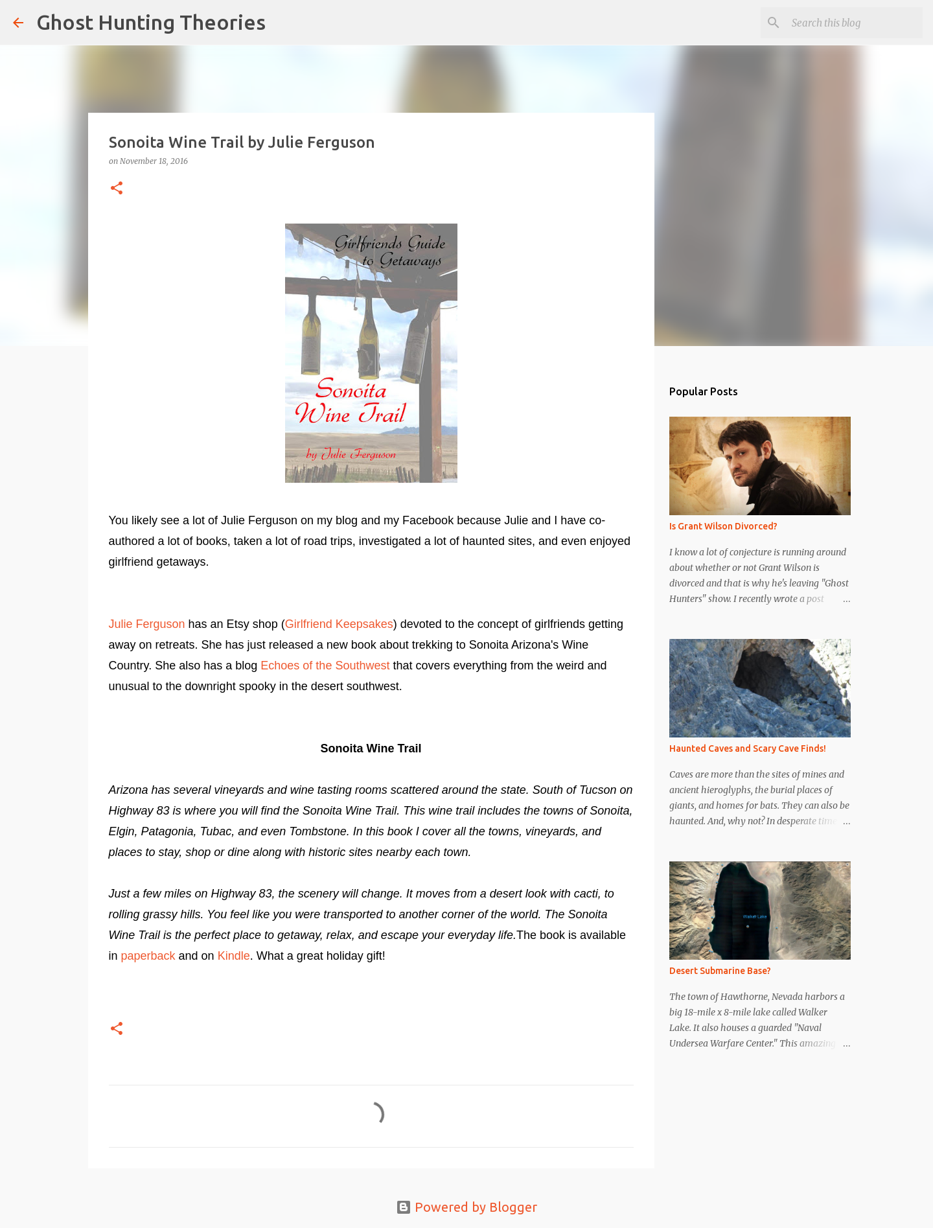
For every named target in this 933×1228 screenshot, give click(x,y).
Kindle (232, 955)
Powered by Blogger (466, 1206)
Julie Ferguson (147, 624)
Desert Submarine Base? (720, 971)
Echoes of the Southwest (323, 665)
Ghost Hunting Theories (151, 22)
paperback (148, 955)
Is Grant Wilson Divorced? (723, 526)
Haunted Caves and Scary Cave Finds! (747, 748)
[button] (116, 189)
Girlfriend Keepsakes (339, 624)
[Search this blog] (855, 22)
